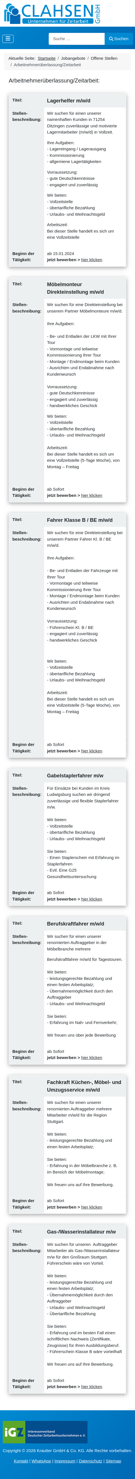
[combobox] (77, 39)
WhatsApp (41, 1461)
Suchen (119, 38)
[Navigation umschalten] (8, 39)
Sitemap (113, 1461)
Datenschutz (90, 1461)
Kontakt (21, 1461)
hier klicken (91, 259)
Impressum (65, 1461)
